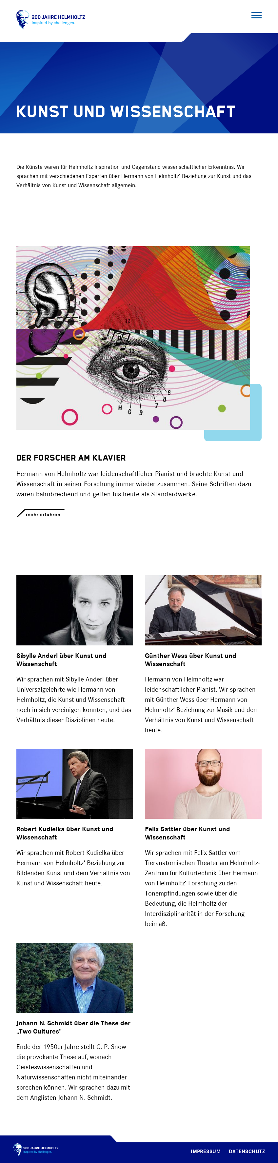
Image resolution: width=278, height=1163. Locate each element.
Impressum (206, 1151)
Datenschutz (247, 1151)
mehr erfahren (43, 515)
